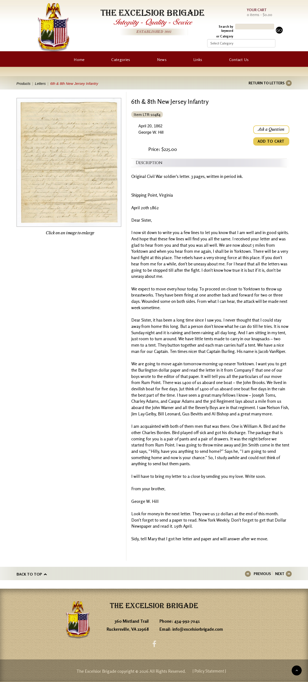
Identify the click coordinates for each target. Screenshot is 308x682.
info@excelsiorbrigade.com (198, 628)
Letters (41, 83)
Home (79, 59)
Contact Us (239, 59)
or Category (224, 36)
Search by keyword (226, 29)
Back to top (29, 573)
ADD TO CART (271, 142)
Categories (120, 59)
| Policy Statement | (209, 671)
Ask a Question (271, 129)
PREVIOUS (263, 573)
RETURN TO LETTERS (266, 83)
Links (197, 59)
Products (24, 83)
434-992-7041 (187, 620)
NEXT (279, 573)
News (162, 59)
